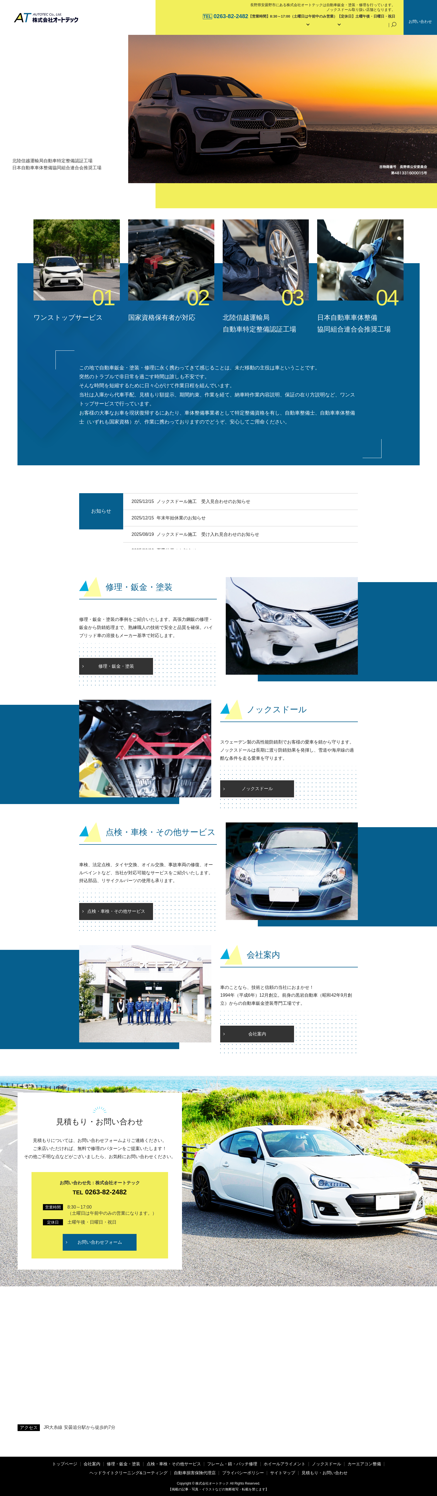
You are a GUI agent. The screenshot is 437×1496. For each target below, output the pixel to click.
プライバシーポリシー (243, 1472)
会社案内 (253, 27)
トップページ (222, 27)
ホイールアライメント (284, 1463)
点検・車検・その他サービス (116, 911)
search (394, 27)
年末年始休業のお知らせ (181, 517)
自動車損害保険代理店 (362, 27)
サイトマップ (282, 1472)
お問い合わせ (420, 21)
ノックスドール (257, 788)
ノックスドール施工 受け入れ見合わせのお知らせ (212, 534)
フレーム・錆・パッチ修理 (232, 1463)
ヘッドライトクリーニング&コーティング (128, 1472)
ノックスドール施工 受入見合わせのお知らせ (203, 501)
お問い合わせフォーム (99, 1242)
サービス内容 (284, 27)
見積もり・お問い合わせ (325, 1472)
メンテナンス (319, 27)
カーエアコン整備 (364, 1463)
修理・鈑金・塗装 (116, 666)
